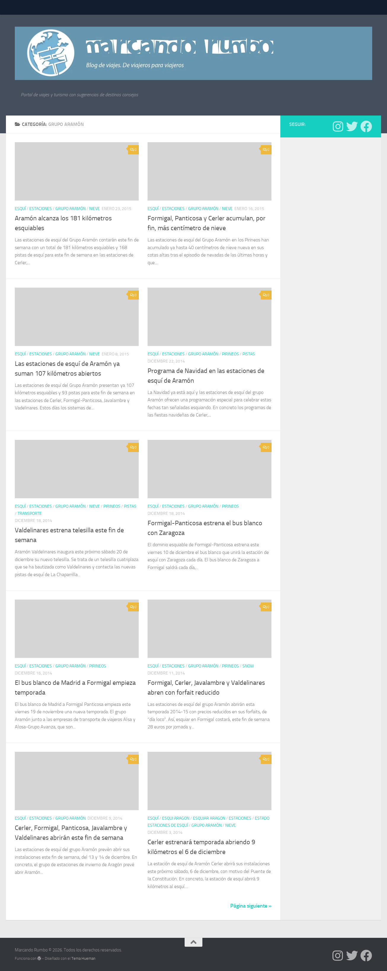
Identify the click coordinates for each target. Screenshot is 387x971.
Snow (248, 666)
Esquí (20, 208)
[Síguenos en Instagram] (338, 126)
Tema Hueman (83, 958)
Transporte (29, 513)
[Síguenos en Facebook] (366, 126)
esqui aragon (175, 818)
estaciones (40, 208)
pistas (248, 354)
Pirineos (230, 354)
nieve (94, 208)
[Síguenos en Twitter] (352, 126)
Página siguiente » (250, 906)
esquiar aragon (209, 818)
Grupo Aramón (70, 208)
